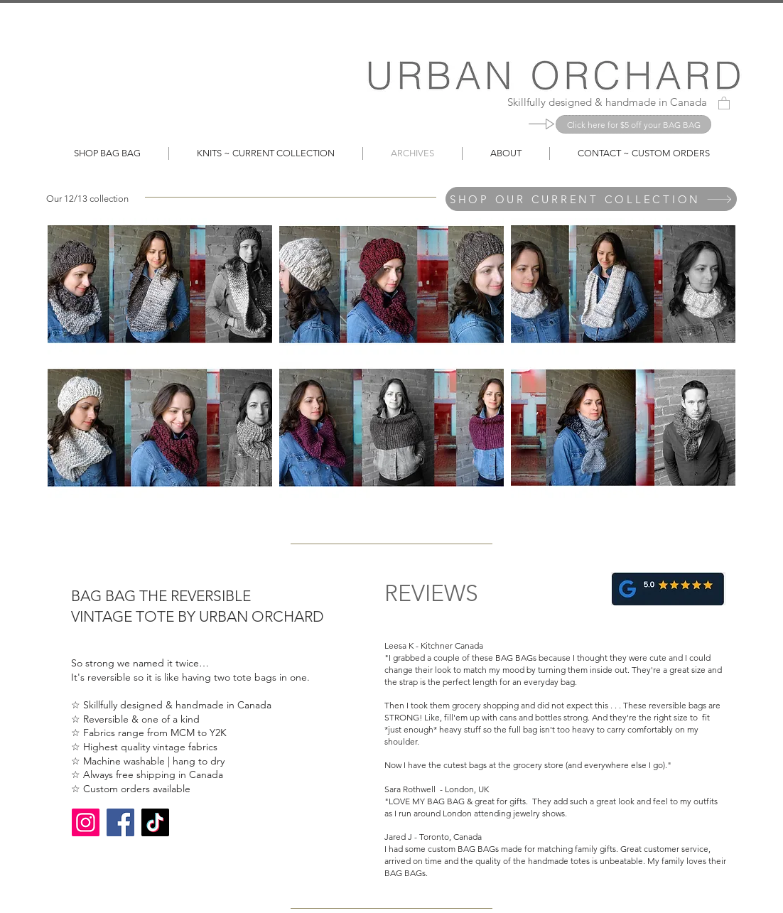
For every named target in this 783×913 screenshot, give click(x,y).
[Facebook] (120, 822)
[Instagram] (85, 822)
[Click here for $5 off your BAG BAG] (633, 124)
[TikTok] (155, 822)
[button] (724, 102)
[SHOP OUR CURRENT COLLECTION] (591, 199)
